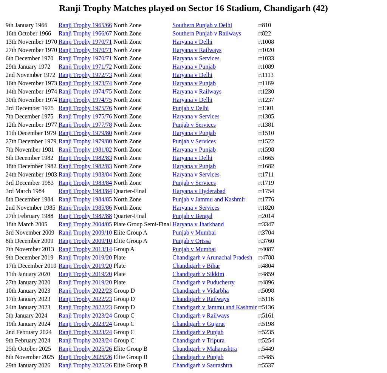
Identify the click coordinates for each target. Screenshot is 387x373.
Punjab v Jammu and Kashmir (208, 199)
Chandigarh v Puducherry (203, 282)
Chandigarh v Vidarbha (200, 290)
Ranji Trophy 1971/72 (85, 66)
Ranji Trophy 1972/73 (85, 75)
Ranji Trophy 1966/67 (85, 33)
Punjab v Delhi (190, 108)
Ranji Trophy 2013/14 (85, 249)
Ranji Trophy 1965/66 (85, 25)
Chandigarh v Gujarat (198, 324)
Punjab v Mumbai (194, 232)
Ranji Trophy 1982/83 (85, 158)
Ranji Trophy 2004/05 (85, 224)
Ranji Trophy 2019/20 (85, 257)
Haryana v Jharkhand (198, 224)
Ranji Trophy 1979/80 (85, 133)
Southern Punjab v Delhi (202, 25)
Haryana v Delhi (192, 41)
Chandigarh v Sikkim (198, 274)
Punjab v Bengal (192, 216)
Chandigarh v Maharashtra (204, 348)
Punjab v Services (194, 124)
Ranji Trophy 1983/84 (85, 174)
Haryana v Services (195, 58)
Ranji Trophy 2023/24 (85, 315)
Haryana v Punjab (194, 66)
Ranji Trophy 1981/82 (85, 149)
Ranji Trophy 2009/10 (85, 232)
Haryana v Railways (196, 50)
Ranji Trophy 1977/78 (85, 124)
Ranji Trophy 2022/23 (85, 290)
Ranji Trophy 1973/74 (85, 83)
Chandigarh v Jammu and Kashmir (214, 307)
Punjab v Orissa (191, 241)
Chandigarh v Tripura (198, 340)
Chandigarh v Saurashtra (202, 365)
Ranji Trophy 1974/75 (85, 91)
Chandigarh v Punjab (197, 332)
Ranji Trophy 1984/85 (85, 199)
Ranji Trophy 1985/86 (85, 207)
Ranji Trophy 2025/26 (85, 348)
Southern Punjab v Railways (206, 33)
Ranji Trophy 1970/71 (85, 41)
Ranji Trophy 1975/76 (85, 108)
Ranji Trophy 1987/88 (85, 216)
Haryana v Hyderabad (198, 191)
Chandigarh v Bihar (196, 265)
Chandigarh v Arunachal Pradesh (212, 257)
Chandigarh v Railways (200, 299)
